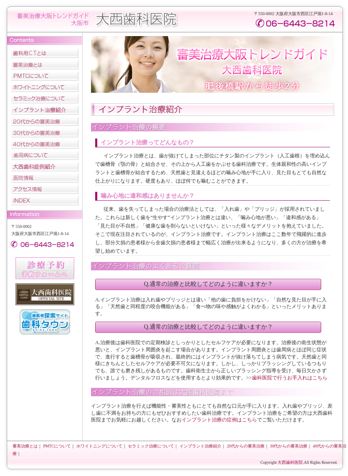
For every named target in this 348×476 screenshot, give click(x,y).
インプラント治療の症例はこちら (219, 420)
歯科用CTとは (44, 53)
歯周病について (44, 155)
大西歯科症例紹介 (44, 166)
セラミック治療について (44, 98)
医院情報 (44, 178)
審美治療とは (44, 64)
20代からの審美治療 (44, 121)
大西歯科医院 (137, 19)
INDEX (44, 200)
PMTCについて (44, 76)
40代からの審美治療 (44, 144)
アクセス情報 (44, 189)
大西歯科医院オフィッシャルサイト (45, 294)
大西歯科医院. (291, 462)
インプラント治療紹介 (44, 110)
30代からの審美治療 (44, 132)
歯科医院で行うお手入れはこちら (289, 378)
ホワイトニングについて (44, 87)
